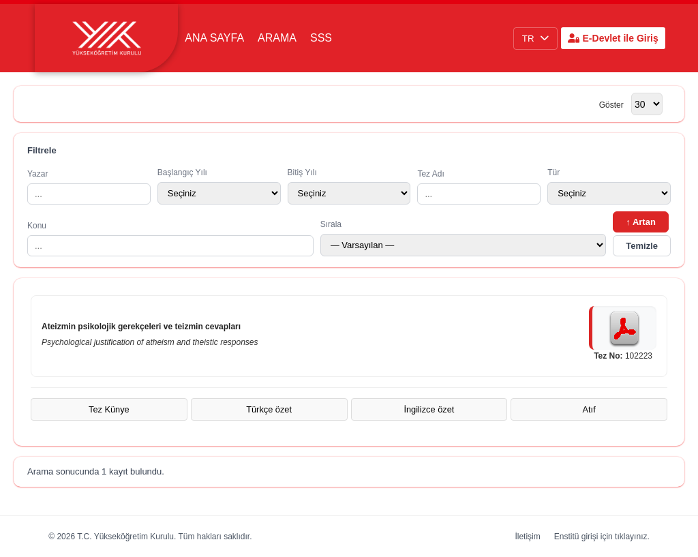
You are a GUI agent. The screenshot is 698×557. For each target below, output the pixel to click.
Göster (611, 105)
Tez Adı (479, 187)
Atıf (589, 409)
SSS (321, 38)
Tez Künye (109, 409)
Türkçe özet (269, 409)
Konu (170, 238)
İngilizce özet (429, 409)
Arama (277, 38)
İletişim (527, 536)
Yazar (89, 187)
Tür (609, 186)
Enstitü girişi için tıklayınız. (602, 536)
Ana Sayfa (214, 38)
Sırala (463, 238)
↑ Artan (641, 222)
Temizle (642, 246)
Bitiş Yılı (349, 186)
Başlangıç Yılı (219, 186)
